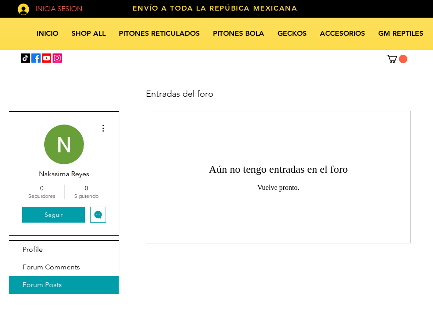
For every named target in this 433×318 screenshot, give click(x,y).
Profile (33, 249)
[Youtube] (46, 58)
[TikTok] (25, 58)
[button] (397, 59)
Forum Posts (42, 284)
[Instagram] (57, 58)
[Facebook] (36, 58)
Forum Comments (51, 267)
